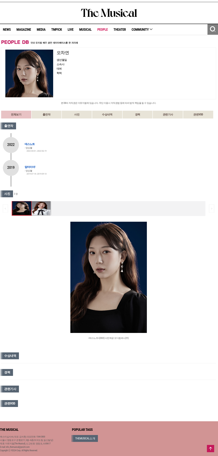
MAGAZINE (23, 29)
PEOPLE (102, 29)
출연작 (46, 114)
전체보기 (16, 114)
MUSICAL (85, 29)
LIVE (71, 29)
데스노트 (30, 144)
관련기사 (168, 114)
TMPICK (56, 29)
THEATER (120, 29)
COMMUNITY (142, 29)
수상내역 (107, 114)
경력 (137, 114)
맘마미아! (30, 166)
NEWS (7, 29)
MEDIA (41, 29)
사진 (76, 114)
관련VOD (198, 114)
